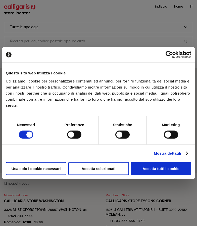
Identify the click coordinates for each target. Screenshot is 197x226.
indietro (161, 6)
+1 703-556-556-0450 (127, 221)
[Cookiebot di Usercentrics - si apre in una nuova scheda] (169, 55)
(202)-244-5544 (20, 216)
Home (178, 6)
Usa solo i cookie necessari (36, 168)
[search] (98, 27)
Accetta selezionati (98, 168)
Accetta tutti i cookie (160, 168)
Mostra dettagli (167, 153)
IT (191, 6)
